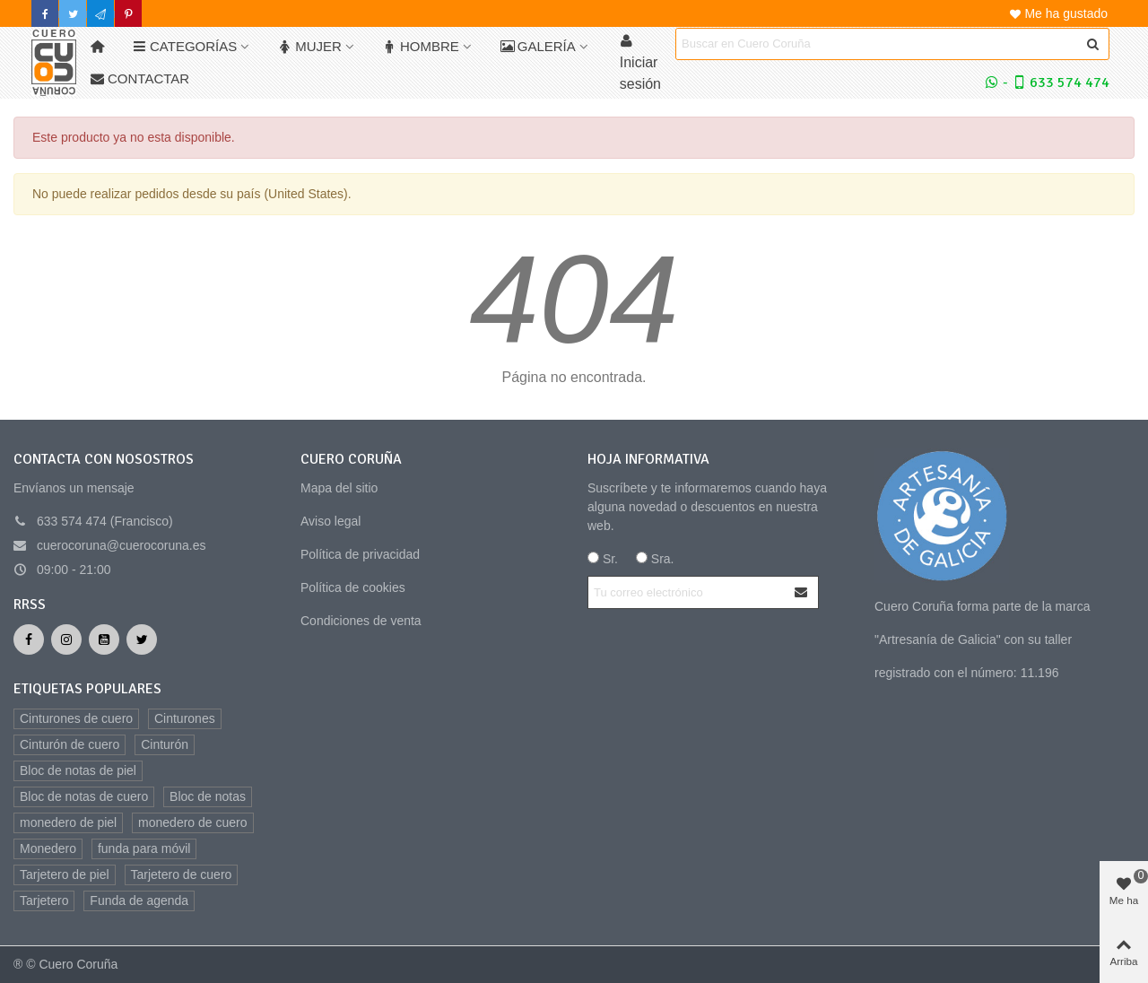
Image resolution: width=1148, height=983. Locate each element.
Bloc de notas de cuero (84, 796)
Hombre (421, 46)
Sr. (602, 559)
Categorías (185, 46)
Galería (538, 46)
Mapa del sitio (339, 488)
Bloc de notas (208, 796)
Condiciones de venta (361, 620)
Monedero (48, 848)
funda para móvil (144, 848)
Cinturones (184, 718)
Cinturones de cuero (76, 718)
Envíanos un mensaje (74, 488)
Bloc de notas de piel (78, 770)
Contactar (140, 78)
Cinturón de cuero (69, 744)
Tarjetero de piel (64, 874)
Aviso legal (330, 521)
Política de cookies (352, 587)
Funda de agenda (139, 900)
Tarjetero (44, 900)
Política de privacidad (360, 554)
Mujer (310, 46)
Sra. (655, 559)
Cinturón (164, 744)
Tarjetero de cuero (181, 874)
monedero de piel (68, 822)
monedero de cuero (192, 822)
